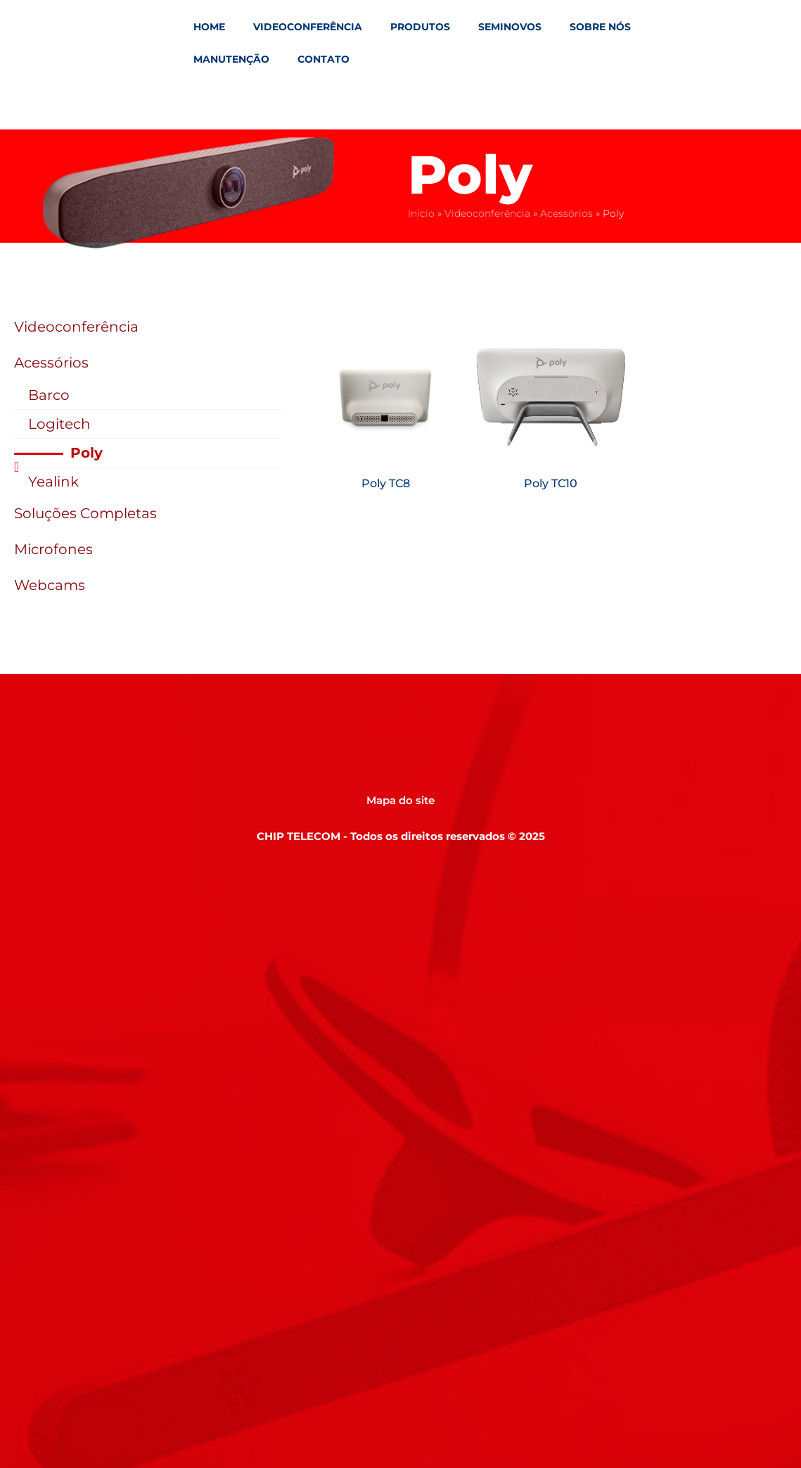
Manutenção (231, 59)
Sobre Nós (600, 26)
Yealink (53, 481)
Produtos (420, 26)
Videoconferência (307, 26)
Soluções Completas (85, 513)
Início (421, 213)
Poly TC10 (550, 483)
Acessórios (566, 213)
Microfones (53, 549)
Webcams (49, 585)
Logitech (59, 423)
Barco (49, 395)
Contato (323, 59)
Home (209, 26)
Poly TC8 (385, 483)
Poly (86, 452)
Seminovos (510, 26)
